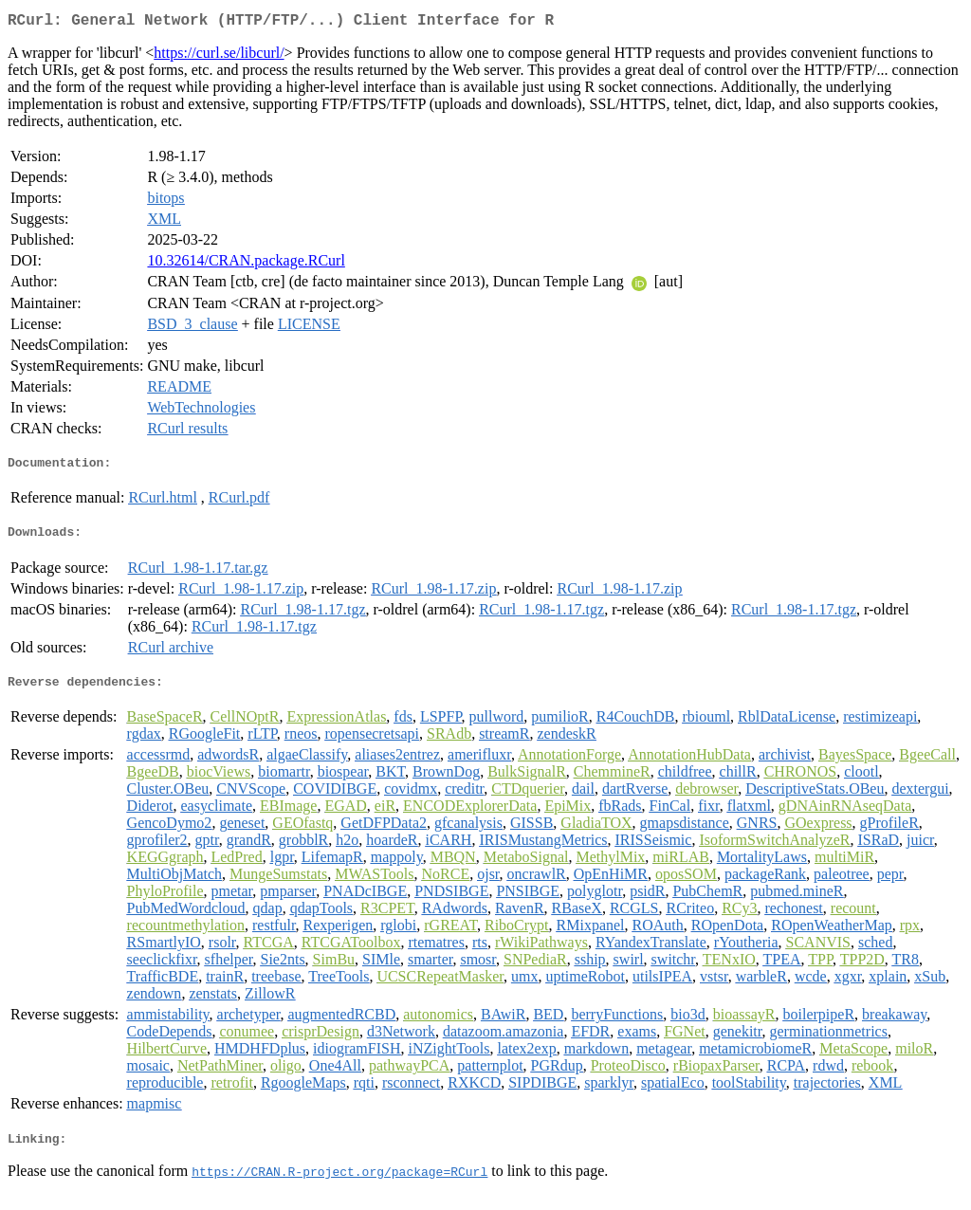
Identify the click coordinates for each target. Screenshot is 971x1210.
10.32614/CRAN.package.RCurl (245, 264)
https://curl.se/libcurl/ (219, 56)
